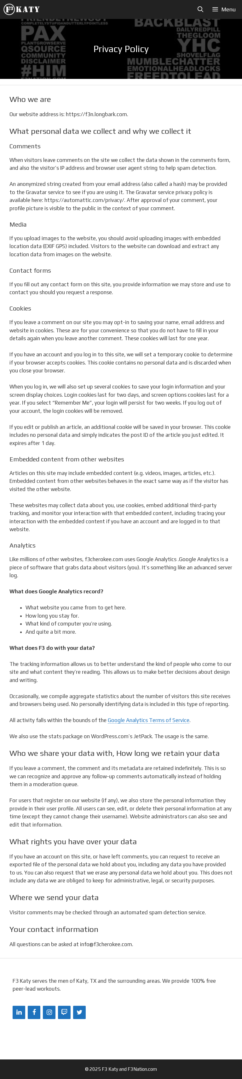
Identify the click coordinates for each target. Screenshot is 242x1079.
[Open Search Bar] (200, 9)
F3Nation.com (142, 1069)
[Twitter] (79, 1012)
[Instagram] (49, 1012)
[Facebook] (34, 1012)
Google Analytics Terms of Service (148, 720)
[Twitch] (64, 1012)
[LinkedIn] (19, 1012)
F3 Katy (110, 1069)
